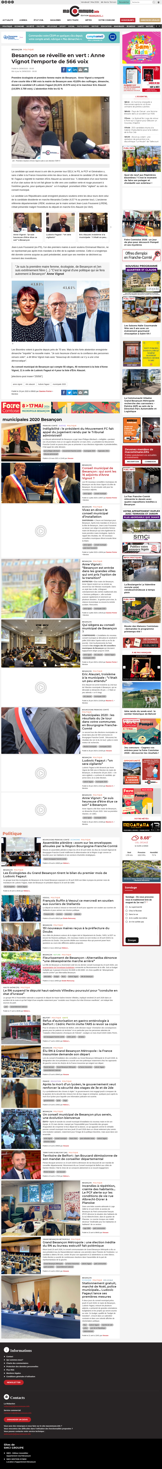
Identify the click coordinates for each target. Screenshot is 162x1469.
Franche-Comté (50, 426)
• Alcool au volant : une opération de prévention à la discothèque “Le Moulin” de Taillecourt (141, 139)
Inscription (133, 462)
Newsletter (13, 1382)
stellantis (77, 914)
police (85, 1328)
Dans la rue (133, 914)
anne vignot (17, 384)
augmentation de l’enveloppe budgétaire (59, 967)
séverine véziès (49, 1142)
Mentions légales (13, 1373)
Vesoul (46, 898)
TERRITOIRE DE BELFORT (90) (55, 1153)
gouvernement (49, 1100)
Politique (28, 49)
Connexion (150, 462)
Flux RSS (10, 1370)
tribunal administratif (51, 454)
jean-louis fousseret (90, 548)
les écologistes (9, 887)
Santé (65, 1018)
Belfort (46, 1018)
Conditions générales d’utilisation (20, 1377)
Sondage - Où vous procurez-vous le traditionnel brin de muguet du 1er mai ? (140, 900)
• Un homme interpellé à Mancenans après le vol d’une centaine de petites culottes (138, 104)
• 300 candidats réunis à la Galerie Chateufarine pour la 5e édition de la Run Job (141, 130)
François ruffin (49, 914)
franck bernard (49, 1067)
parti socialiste (49, 1267)
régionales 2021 (103, 451)
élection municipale (89, 746)
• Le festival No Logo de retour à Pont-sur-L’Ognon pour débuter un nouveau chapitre (141, 120)
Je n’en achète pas (136, 922)
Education (56, 1081)
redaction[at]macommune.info (17, 1406)
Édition (84, 15)
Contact (9, 1357)
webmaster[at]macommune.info (17, 1434)
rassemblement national (18, 1007)
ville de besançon (87, 976)
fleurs (63, 976)
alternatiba (47, 976)
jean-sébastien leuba (87, 1138)
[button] (153, 2)
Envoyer (132, 940)
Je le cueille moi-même (138, 918)
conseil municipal (100, 493)
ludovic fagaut (43, 384)
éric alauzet (30, 384)
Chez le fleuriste (135, 911)
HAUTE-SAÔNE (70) (11, 987)
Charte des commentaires (17, 1363)
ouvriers (59, 914)
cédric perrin (71, 1037)
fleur (84, 1325)
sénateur (81, 1037)
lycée (58, 1100)
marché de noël (107, 1325)
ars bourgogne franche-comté (54, 1037)
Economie (75, 840)
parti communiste (99, 1228)
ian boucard (61, 1172)
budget (56, 976)
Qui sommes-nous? (14, 1360)
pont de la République (97, 1328)
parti (5, 1007)
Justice (62, 426)
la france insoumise (85, 1067)
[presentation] (100, 155)
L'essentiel (142, 96)
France (46, 1081)
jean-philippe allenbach (52, 451)
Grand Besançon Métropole (66, 1067)
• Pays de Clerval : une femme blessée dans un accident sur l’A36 (140, 112)
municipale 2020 (59, 384)
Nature (57, 955)
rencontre (68, 914)
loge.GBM (86, 1228)
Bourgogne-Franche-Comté (95, 710)
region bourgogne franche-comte (55, 859)
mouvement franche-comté (72, 451)
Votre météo (141, 818)
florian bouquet (49, 1172)
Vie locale (108, 1280)
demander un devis (17, 1419)
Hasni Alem (73, 1138)
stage (65, 1100)
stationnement (88, 1331)
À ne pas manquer (141, 652)
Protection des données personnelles (22, 1367)
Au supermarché (135, 907)
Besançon (17, 49)
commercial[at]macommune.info (17, 1413)
